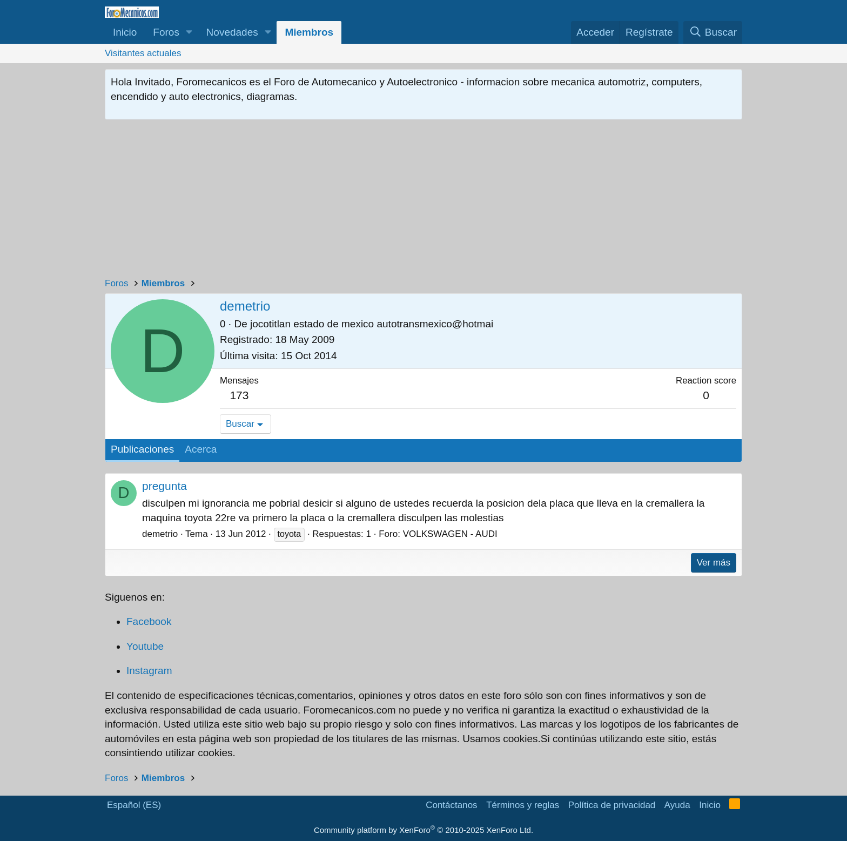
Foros (166, 32)
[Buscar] (712, 32)
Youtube (145, 646)
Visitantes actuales (143, 53)
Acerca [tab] (201, 449)
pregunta (164, 486)
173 (239, 395)
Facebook (148, 621)
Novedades (232, 32)
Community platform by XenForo (423, 830)
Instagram (149, 670)
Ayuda (677, 805)
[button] (189, 32)
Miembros (309, 32)
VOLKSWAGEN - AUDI (450, 534)
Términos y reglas (522, 805)
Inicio (125, 32)
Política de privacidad (612, 805)
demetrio (160, 534)
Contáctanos (451, 805)
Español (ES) (134, 805)
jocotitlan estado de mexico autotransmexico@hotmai (371, 323)
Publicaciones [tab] (142, 449)
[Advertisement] (423, 201)
